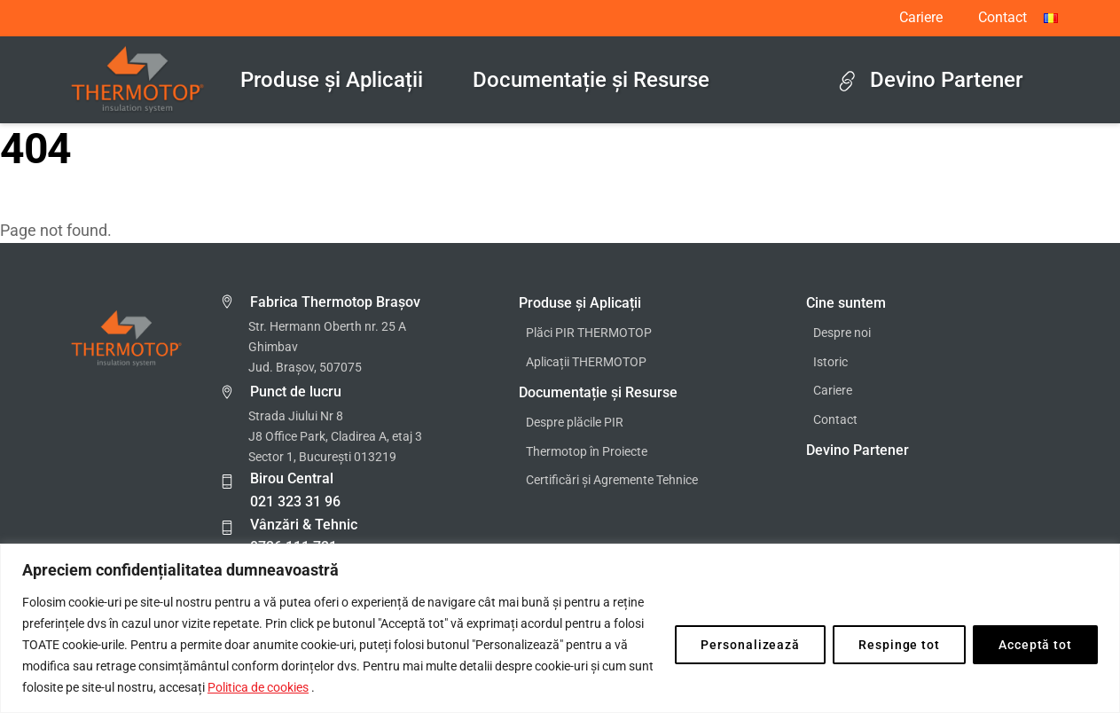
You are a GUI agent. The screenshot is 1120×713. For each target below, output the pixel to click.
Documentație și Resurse (591, 79)
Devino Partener (929, 79)
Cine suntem (846, 302)
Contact (1002, 17)
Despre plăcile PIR (574, 422)
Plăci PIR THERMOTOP (589, 333)
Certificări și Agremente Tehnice (612, 480)
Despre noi (842, 333)
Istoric (830, 362)
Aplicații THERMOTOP (586, 362)
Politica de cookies (258, 687)
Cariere (921, 17)
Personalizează (750, 645)
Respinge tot (899, 645)
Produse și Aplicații (331, 79)
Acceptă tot (1035, 645)
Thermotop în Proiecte (586, 451)
